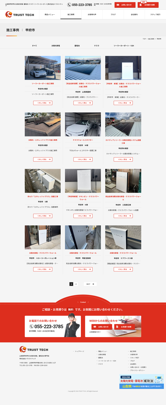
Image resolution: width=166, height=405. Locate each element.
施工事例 (71, 14)
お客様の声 (92, 14)
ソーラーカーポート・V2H (124, 45)
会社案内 (134, 14)
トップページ (79, 351)
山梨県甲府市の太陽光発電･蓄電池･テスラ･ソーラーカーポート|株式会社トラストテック (34, 5)
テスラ (96, 45)
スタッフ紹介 (155, 14)
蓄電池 (77, 45)
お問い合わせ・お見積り (138, 367)
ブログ (113, 14)
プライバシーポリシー (137, 370)
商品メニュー (50, 14)
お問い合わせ (126, 4)
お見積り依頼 (148, 4)
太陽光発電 (55, 45)
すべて (34, 45)
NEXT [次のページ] (88, 284)
